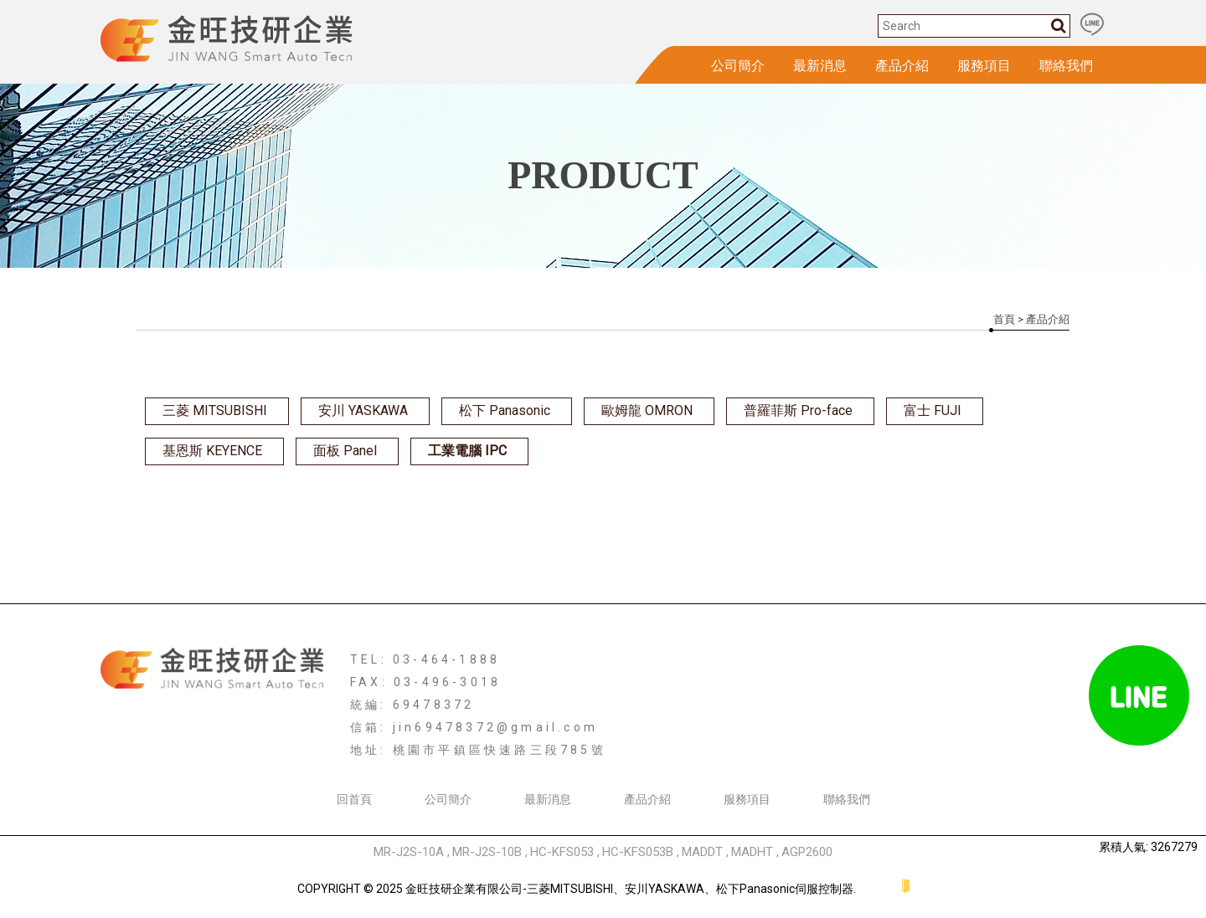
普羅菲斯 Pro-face (798, 410)
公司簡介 (738, 66)
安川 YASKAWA (363, 410)
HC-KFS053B (637, 851)
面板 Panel (345, 451)
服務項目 (984, 66)
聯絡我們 (1066, 66)
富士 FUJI (932, 410)
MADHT (752, 851)
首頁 (1004, 319)
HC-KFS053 (562, 851)
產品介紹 (902, 66)
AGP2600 (806, 851)
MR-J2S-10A (409, 851)
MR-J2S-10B (487, 851)
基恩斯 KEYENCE (212, 451)
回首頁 (354, 799)
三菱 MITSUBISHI (214, 410)
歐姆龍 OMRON (647, 410)
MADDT (702, 851)
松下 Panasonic (504, 410)
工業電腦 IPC (467, 451)
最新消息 (820, 66)
